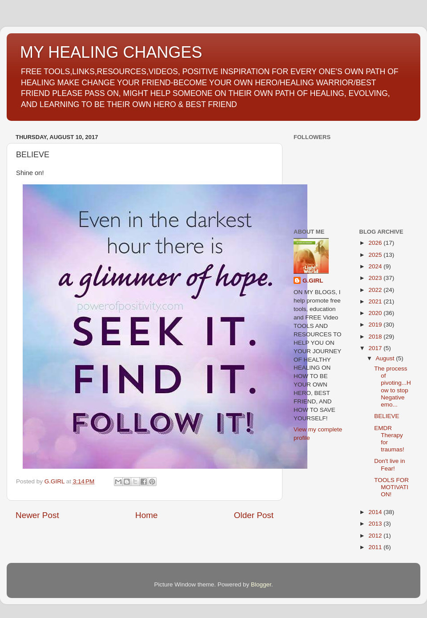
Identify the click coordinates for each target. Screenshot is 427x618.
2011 (375, 547)
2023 (375, 278)
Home (146, 515)
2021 (375, 301)
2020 (375, 313)
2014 (375, 512)
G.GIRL (312, 280)
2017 (375, 348)
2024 (375, 266)
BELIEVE (386, 416)
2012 (375, 535)
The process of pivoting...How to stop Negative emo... (392, 386)
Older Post (254, 515)
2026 (375, 242)
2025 (375, 254)
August (386, 358)
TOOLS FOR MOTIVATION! (391, 487)
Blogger (261, 584)
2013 (375, 523)
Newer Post (37, 515)
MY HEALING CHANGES (111, 52)
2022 (375, 290)
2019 (375, 324)
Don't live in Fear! (389, 464)
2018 (375, 336)
